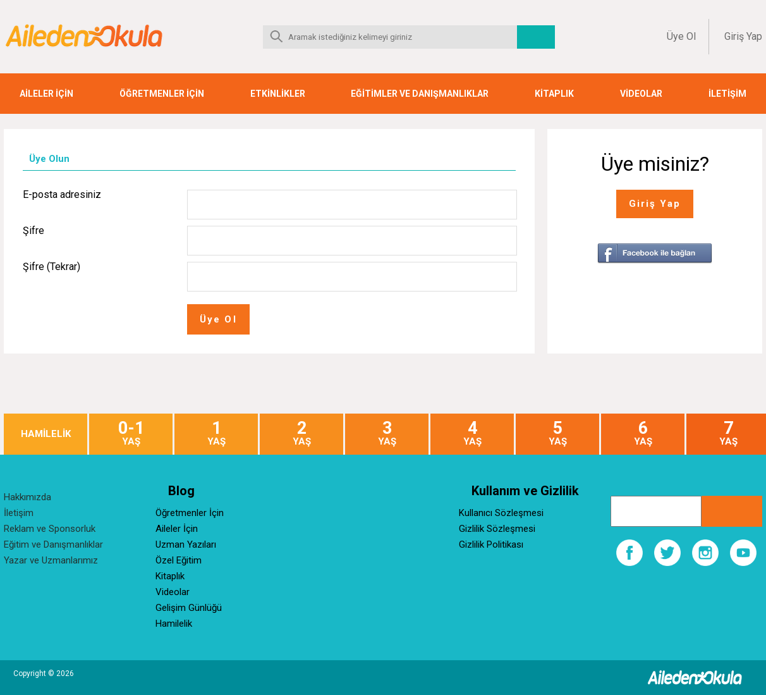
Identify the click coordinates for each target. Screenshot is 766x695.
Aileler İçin (176, 528)
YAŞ (130, 433)
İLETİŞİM (727, 94)
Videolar (172, 592)
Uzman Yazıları (185, 544)
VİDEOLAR (641, 94)
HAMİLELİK (46, 434)
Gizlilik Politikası (491, 544)
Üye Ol (681, 36)
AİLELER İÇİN (46, 94)
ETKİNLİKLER (277, 94)
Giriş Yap (743, 36)
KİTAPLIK (554, 94)
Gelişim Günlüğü (188, 607)
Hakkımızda (27, 497)
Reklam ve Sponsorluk (49, 528)
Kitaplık (170, 576)
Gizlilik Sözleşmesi (497, 528)
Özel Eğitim (178, 560)
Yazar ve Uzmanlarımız (51, 560)
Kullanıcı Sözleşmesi (501, 513)
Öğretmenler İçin (189, 513)
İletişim (18, 513)
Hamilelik (173, 623)
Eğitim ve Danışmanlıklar (53, 544)
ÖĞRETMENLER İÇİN (161, 94)
